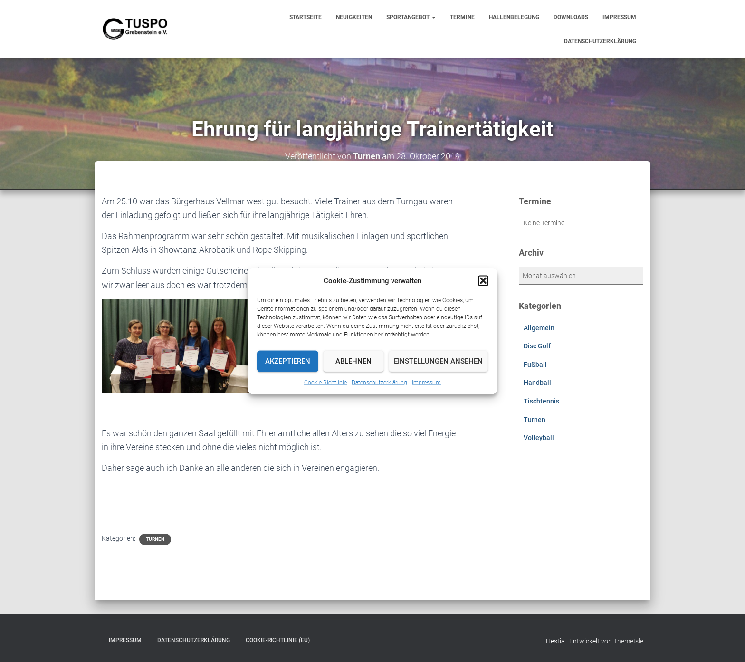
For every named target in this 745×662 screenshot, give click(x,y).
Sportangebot (411, 17)
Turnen (155, 539)
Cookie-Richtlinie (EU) (278, 640)
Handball (537, 382)
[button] (483, 280)
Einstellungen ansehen (438, 361)
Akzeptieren (287, 361)
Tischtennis (541, 401)
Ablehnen (353, 361)
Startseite (305, 17)
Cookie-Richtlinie (325, 382)
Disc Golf (537, 346)
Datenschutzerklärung (379, 382)
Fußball (535, 364)
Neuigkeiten (354, 17)
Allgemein (539, 328)
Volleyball (539, 437)
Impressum (426, 382)
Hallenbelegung (514, 17)
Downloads (571, 17)
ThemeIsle (628, 641)
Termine (462, 17)
